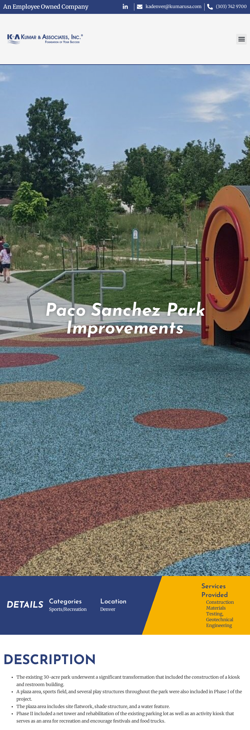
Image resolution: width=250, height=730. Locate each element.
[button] (241, 39)
